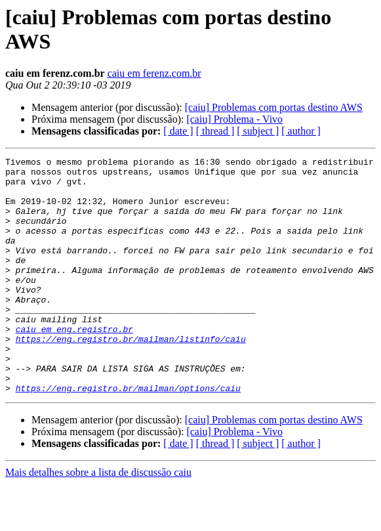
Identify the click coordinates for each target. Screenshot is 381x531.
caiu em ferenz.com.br (154, 73)
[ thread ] (215, 131)
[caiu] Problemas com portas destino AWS (274, 107)
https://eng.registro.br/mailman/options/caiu (128, 435)
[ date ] (178, 131)
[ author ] (301, 131)
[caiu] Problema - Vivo (234, 119)
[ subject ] (258, 131)
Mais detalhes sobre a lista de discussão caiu (98, 519)
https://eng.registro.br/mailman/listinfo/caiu (131, 376)
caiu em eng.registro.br (74, 364)
